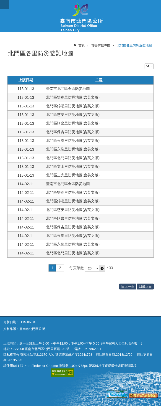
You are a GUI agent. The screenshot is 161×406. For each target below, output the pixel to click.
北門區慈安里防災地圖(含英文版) (73, 115)
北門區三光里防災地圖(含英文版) (73, 175)
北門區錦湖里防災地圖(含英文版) (73, 106)
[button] (102, 268)
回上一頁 (127, 286)
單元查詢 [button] (149, 66)
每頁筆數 (76, 268)
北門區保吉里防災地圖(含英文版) (73, 132)
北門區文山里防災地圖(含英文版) (73, 166)
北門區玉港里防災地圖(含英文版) (73, 140)
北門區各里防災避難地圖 (134, 45)
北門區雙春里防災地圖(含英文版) (73, 97)
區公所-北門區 (80, 16)
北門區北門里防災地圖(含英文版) (73, 158)
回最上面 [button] (145, 286)
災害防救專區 (100, 45)
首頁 (81, 45)
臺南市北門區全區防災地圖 (68, 89)
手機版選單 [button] (4, 4)
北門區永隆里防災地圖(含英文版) (73, 149)
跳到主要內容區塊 (2, 2)
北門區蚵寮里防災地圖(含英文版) (73, 123)
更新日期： (11, 322)
